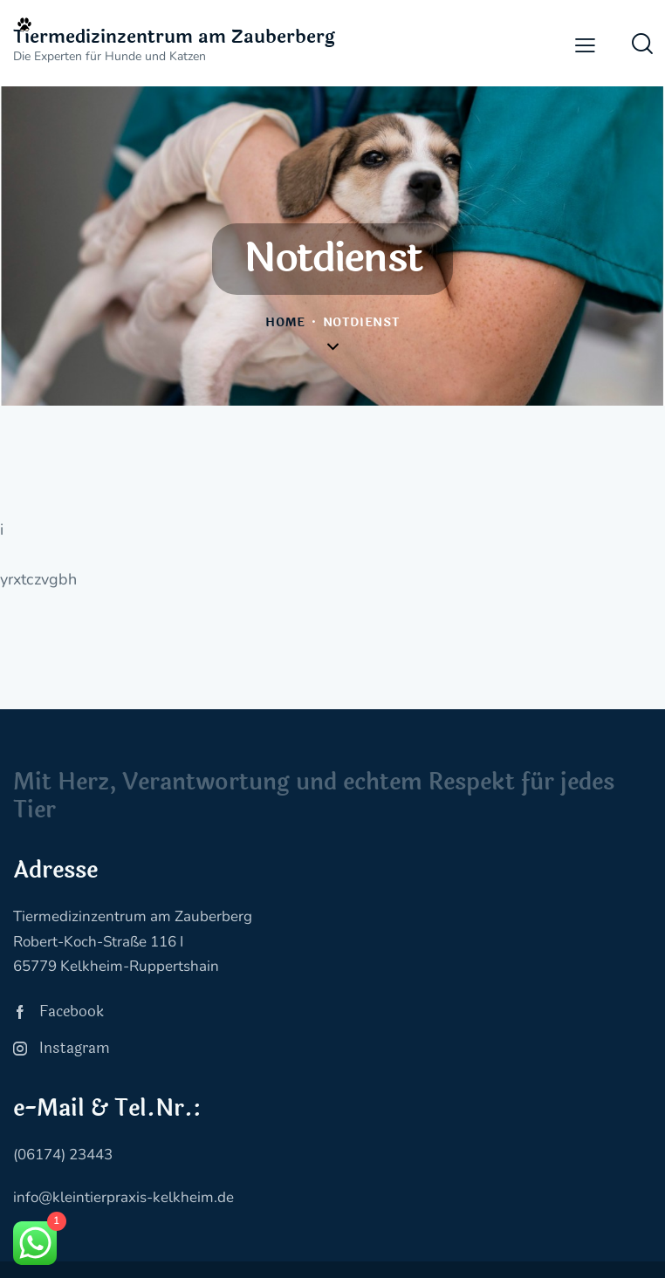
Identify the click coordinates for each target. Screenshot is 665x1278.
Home (285, 323)
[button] (585, 45)
